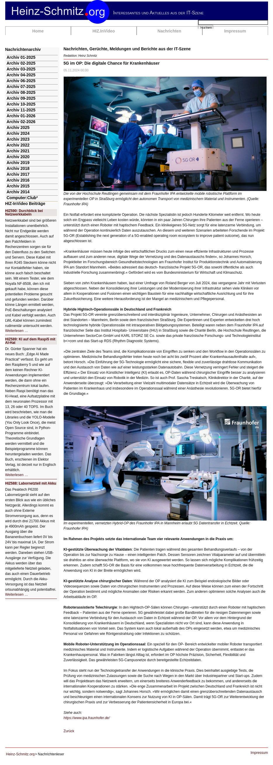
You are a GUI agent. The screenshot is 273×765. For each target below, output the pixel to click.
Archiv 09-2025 (21, 98)
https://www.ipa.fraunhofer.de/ (87, 718)
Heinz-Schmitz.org (20, 754)
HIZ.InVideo (104, 31)
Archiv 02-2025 (21, 63)
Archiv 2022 (18, 145)
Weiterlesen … (16, 331)
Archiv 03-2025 (21, 69)
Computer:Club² (22, 197)
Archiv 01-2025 (21, 57)
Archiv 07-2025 (21, 86)
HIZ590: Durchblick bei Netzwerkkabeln (24, 212)
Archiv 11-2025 (21, 110)
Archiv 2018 (18, 168)
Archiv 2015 (18, 186)
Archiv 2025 (18, 127)
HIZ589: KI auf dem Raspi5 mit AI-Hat (30, 341)
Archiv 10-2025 (21, 104)
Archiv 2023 (18, 139)
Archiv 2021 (18, 151)
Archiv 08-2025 (21, 92)
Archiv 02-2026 (21, 121)
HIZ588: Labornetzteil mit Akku (30, 483)
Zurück (69, 731)
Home (38, 31)
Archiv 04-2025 (21, 75)
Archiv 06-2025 (21, 80)
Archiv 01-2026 (21, 115)
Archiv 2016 (18, 180)
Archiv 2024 (18, 133)
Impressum (235, 31)
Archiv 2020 (18, 156)
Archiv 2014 (18, 191)
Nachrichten (169, 31)
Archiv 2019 (18, 162)
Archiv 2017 (18, 174)
